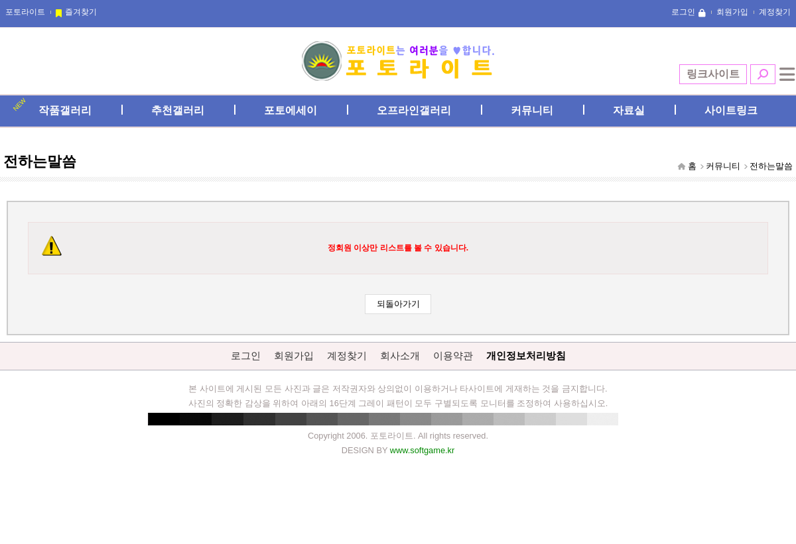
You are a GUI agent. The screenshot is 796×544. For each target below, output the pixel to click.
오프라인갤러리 (414, 110)
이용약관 (453, 355)
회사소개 (400, 355)
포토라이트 (25, 12)
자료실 (629, 110)
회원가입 (732, 12)
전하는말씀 (771, 166)
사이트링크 (731, 110)
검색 (762, 74)
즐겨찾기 (81, 12)
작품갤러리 (65, 110)
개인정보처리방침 (526, 355)
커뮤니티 (532, 110)
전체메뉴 (787, 74)
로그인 (683, 12)
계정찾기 (775, 12)
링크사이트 (713, 74)
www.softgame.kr (422, 450)
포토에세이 (290, 110)
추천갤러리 (177, 110)
